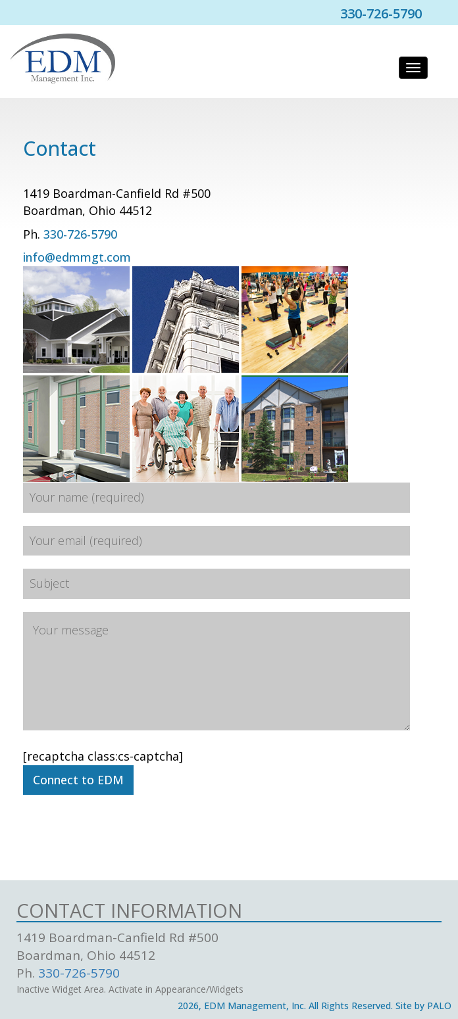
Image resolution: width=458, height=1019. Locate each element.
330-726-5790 (80, 234)
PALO (439, 1005)
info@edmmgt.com (77, 257)
